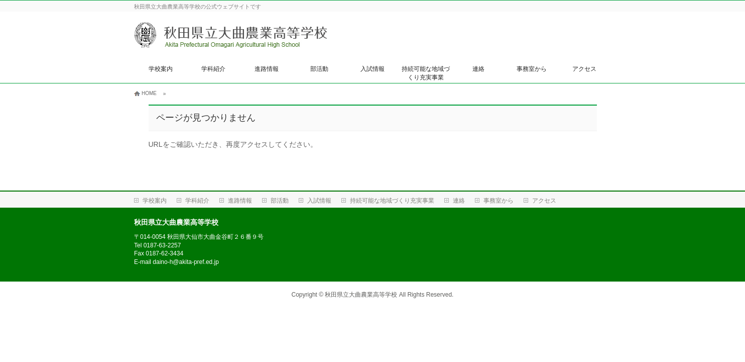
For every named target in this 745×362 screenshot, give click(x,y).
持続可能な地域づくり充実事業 (426, 73)
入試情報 (372, 68)
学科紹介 (213, 68)
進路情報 (267, 68)
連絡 (478, 68)
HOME (149, 93)
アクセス (584, 68)
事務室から (532, 68)
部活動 (319, 68)
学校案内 (161, 68)
